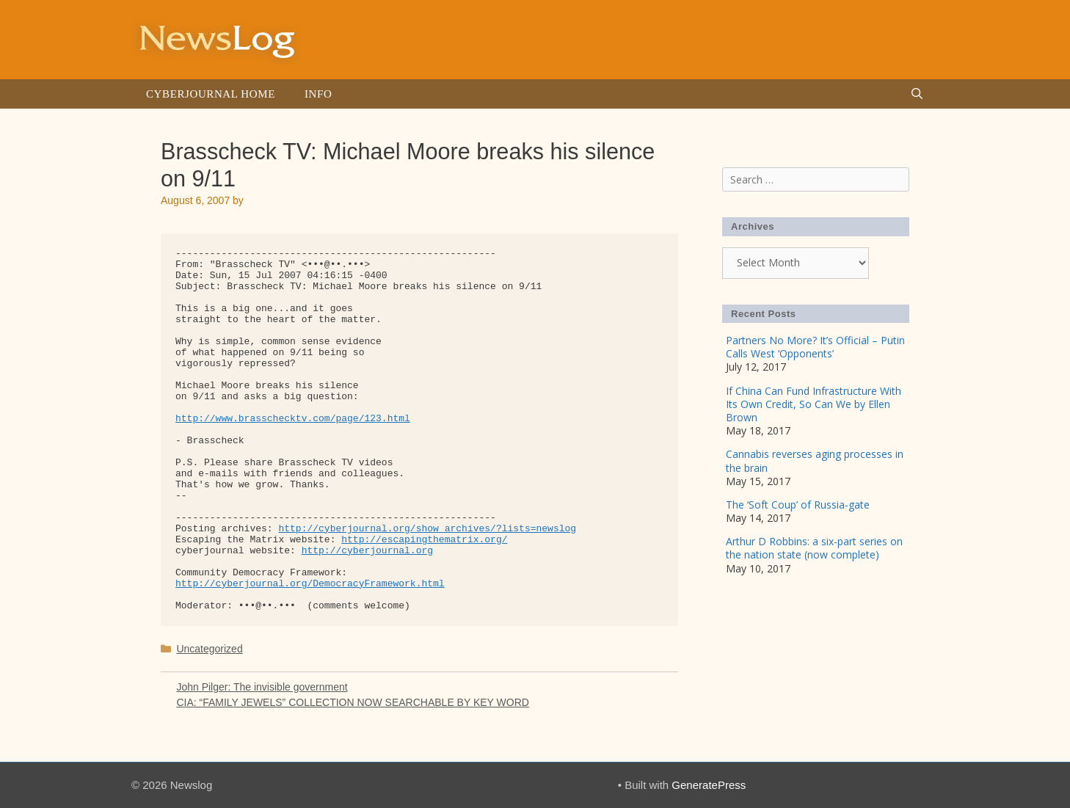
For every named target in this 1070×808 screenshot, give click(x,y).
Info (318, 94)
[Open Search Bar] (917, 94)
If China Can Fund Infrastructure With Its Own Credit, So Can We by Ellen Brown (813, 404)
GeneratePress (709, 785)
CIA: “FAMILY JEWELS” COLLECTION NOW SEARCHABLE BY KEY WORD (352, 702)
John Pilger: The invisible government (261, 687)
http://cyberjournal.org (367, 550)
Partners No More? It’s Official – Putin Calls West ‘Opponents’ (815, 346)
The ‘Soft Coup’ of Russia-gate (798, 505)
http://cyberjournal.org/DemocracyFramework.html (310, 583)
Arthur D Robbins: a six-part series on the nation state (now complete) (814, 547)
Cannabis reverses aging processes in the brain (814, 460)
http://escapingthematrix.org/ (424, 539)
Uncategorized (209, 649)
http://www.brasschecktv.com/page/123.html (292, 418)
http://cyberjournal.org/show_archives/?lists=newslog (427, 528)
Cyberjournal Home (210, 94)
